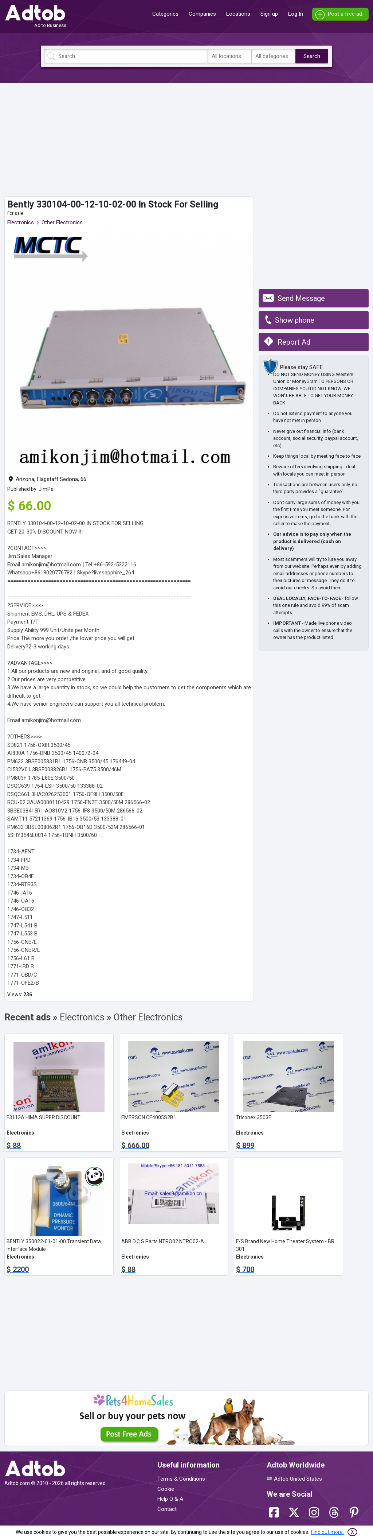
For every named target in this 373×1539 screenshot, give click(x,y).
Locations (238, 14)
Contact (167, 1509)
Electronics (20, 222)
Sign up (269, 14)
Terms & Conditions (181, 1479)
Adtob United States (298, 1479)
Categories (165, 14)
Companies (202, 14)
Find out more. (327, 1532)
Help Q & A (170, 1499)
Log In (295, 14)
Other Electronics (62, 222)
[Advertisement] (186, 140)
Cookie (165, 1489)
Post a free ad (345, 14)
